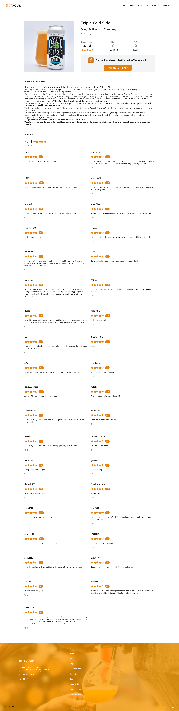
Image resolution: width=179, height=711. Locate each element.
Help (71, 679)
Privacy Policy (75, 689)
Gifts (132, 5)
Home (123, 5)
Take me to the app (118, 68)
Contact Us (74, 684)
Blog (140, 5)
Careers (166, 5)
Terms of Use (75, 694)
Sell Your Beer (153, 5)
